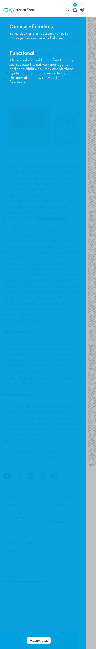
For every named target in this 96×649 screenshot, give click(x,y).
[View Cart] (75, 10)
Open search (68, 10)
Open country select (82, 10)
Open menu (90, 10)
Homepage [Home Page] (18, 10)
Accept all (39, 641)
